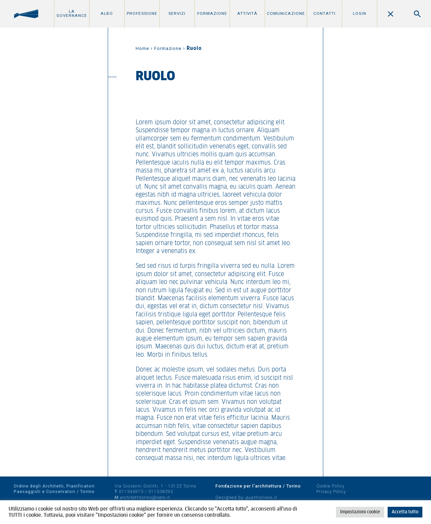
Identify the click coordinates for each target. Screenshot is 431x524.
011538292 (160, 491)
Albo (107, 13)
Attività (247, 13)
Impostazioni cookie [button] (360, 512)
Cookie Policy (330, 486)
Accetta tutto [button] (405, 512)
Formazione (212, 13)
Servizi (177, 13)
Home (142, 48)
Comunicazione (286, 13)
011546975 (131, 491)
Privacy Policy (331, 491)
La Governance (71, 13)
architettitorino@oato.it (145, 497)
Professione (142, 13)
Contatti (324, 13)
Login (359, 13)
